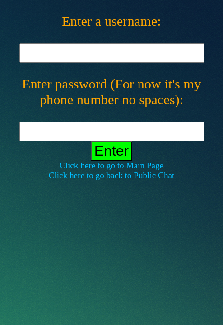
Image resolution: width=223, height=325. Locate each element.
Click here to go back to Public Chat (112, 175)
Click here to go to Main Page (111, 165)
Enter (111, 151)
